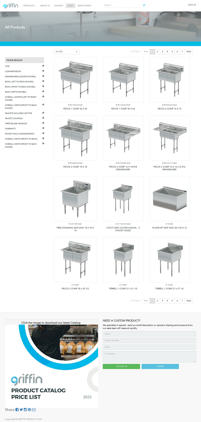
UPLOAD (121, 366)
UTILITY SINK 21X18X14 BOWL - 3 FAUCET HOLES (123, 229)
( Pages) (135, 51)
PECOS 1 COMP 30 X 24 (123, 108)
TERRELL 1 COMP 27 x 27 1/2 (169, 288)
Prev (146, 51)
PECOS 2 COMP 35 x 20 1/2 (75, 288)
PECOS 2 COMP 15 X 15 (169, 108)
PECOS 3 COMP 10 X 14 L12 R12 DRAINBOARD (169, 168)
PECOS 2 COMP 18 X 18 (75, 167)
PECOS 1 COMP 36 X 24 (75, 108)
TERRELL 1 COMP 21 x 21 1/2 (123, 288)
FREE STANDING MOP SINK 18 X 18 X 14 (75, 229)
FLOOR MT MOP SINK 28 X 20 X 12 (169, 228)
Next (189, 51)
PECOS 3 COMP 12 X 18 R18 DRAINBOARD (123, 168)
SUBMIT (160, 366)
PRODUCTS (29, 6)
